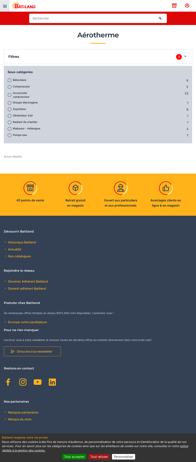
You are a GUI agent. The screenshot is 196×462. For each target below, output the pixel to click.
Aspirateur (19, 109)
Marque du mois (19, 419)
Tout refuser (99, 457)
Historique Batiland (21, 242)
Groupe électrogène (25, 102)
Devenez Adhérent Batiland (27, 281)
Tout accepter (74, 457)
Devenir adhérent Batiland (26, 288)
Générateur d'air (23, 115)
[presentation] (5, 6)
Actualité (14, 249)
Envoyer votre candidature (27, 322)
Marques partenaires (22, 412)
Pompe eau (20, 134)
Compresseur (21, 86)
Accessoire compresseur (21, 94)
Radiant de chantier (25, 122)
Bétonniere (19, 80)
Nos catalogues (19, 256)
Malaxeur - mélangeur (26, 128)
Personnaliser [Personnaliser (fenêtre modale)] (123, 457)
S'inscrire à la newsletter (34, 351)
